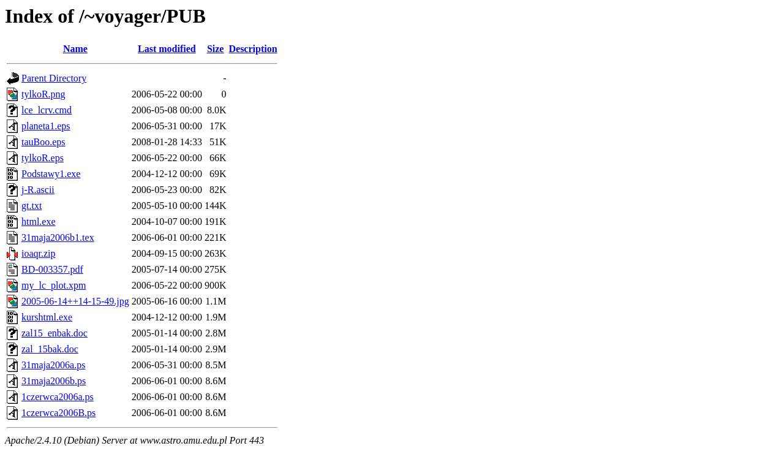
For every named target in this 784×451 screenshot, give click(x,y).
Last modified (167, 49)
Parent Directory (53, 78)
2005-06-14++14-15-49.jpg (75, 301)
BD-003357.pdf (52, 269)
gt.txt (31, 205)
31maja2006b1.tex (57, 237)
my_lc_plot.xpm (53, 285)
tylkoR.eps (42, 158)
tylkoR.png (43, 94)
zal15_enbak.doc (54, 333)
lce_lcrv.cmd (46, 110)
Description (252, 49)
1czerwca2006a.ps (57, 397)
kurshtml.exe (46, 317)
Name (75, 49)
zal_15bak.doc (49, 349)
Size (215, 49)
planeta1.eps (45, 126)
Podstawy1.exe (50, 174)
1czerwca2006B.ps (58, 412)
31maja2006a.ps (53, 365)
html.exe (38, 221)
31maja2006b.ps (53, 381)
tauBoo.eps (43, 142)
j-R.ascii (38, 189)
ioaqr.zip (38, 253)
